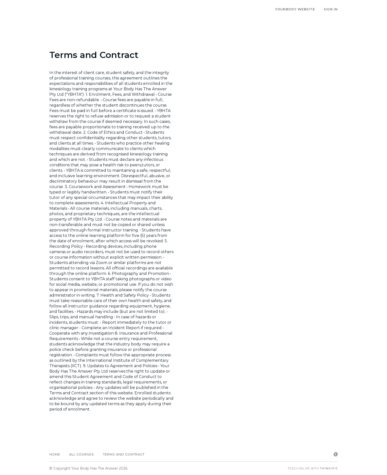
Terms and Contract (124, 454)
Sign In (331, 9)
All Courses (81, 454)
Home (54, 454)
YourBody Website (295, 9)
